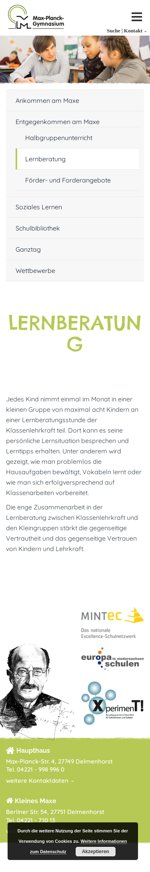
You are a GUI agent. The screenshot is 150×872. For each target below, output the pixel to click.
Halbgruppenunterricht (58, 138)
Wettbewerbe (35, 271)
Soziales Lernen (39, 207)
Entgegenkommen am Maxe (58, 122)
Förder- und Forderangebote (68, 180)
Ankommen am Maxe (47, 100)
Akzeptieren (95, 851)
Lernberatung (45, 159)
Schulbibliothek (38, 228)
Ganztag (28, 249)
